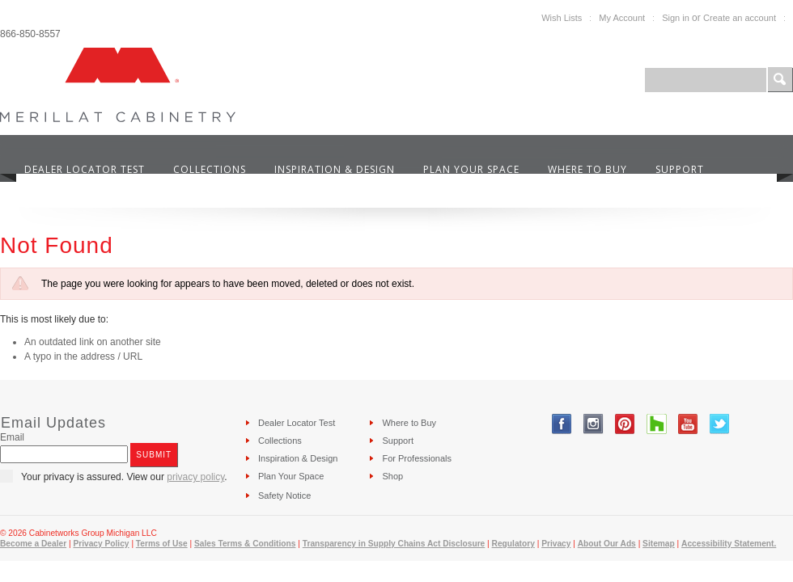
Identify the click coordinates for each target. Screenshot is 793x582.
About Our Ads (607, 543)
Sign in (675, 18)
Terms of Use (162, 543)
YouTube (688, 424)
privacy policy (195, 477)
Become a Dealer (33, 543)
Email (12, 437)
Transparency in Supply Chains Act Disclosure (394, 543)
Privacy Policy (101, 543)
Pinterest (625, 424)
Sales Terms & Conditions (244, 543)
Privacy (555, 543)
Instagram (593, 424)
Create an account (739, 18)
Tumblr (657, 424)
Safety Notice (284, 495)
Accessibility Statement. (728, 543)
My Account (622, 18)
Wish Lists (561, 18)
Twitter (720, 424)
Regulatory (513, 543)
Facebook (562, 424)
